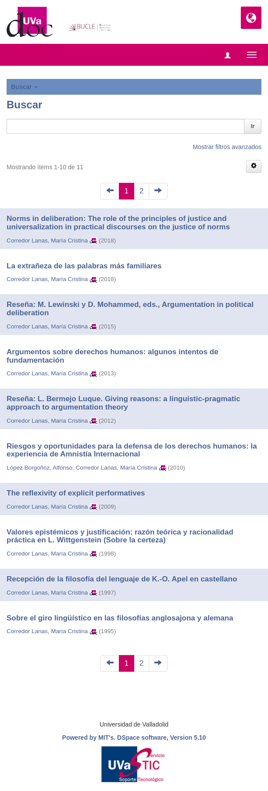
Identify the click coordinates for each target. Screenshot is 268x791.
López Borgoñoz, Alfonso (39, 467)
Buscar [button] (24, 86)
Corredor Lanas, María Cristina (47, 240)
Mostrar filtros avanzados (227, 146)
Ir (252, 126)
